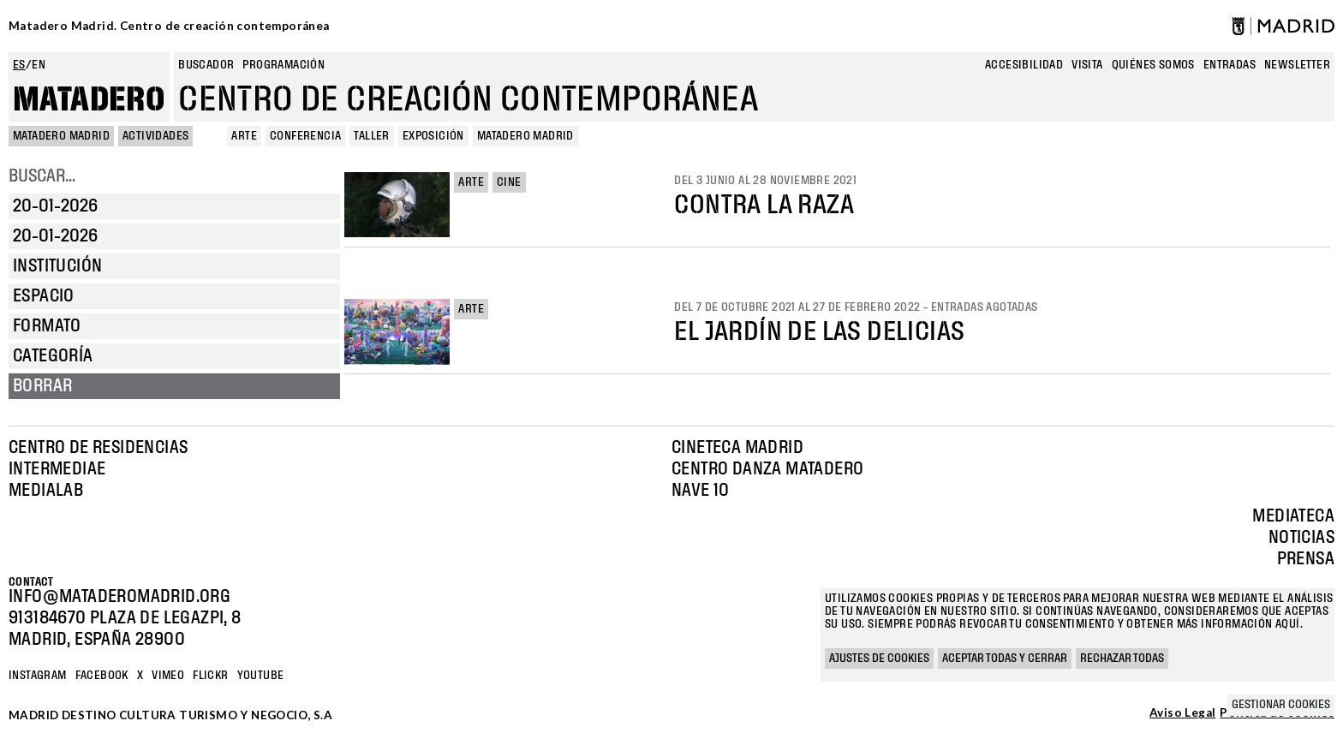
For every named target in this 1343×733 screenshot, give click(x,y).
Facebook (101, 676)
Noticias (1301, 537)
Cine (509, 182)
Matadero (89, 100)
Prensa (1305, 559)
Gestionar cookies (1281, 705)
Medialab (46, 490)
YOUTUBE (260, 676)
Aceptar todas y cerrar (1004, 658)
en (38, 65)
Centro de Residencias (98, 447)
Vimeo (168, 676)
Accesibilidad (1024, 65)
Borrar (42, 386)
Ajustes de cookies (879, 658)
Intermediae (57, 469)
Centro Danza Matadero (767, 469)
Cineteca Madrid (737, 447)
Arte (471, 182)
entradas (1229, 65)
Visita (1086, 65)
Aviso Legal (1182, 713)
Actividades (155, 136)
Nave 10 (701, 490)
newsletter (1297, 65)
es (19, 65)
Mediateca (1293, 516)
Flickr (210, 676)
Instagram (38, 676)
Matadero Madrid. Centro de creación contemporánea (169, 26)
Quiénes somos (1153, 65)
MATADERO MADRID (61, 136)
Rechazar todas (1122, 658)
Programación (283, 65)
